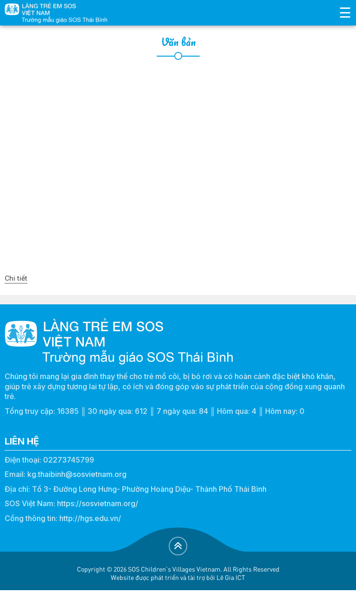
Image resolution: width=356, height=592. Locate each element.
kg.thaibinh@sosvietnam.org (77, 474)
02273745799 (68, 459)
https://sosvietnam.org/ (97, 503)
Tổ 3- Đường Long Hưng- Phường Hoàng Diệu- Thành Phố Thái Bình (149, 489)
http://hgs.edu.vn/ (90, 518)
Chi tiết (16, 278)
